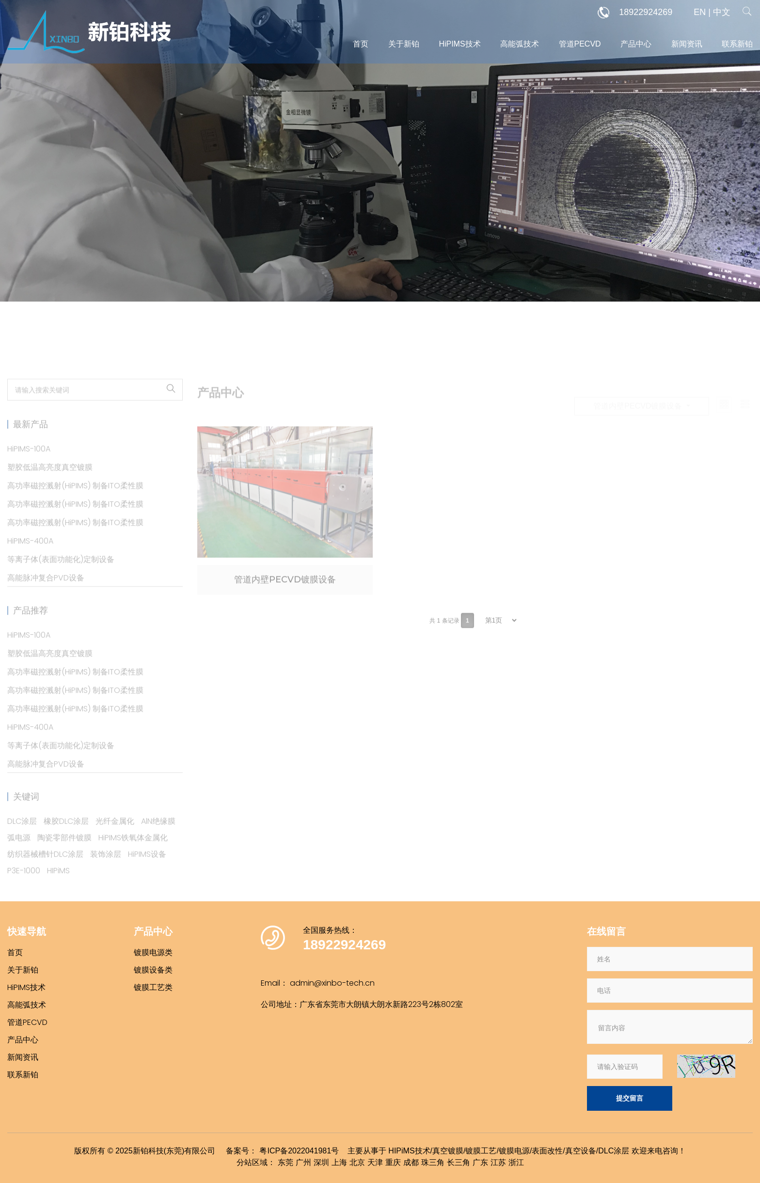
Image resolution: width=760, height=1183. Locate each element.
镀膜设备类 (153, 969)
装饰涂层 (105, 871)
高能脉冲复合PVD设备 (45, 595)
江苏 (498, 1162)
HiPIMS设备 (147, 871)
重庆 (393, 1162)
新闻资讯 (686, 44)
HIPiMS (58, 888)
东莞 (285, 1162)
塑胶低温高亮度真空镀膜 (50, 484)
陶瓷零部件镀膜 (64, 855)
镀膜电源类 (153, 952)
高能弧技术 (519, 44)
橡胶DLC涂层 (66, 838)
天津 (375, 1162)
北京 (357, 1162)
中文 (721, 12)
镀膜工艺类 (153, 987)
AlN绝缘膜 (158, 838)
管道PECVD (580, 44)
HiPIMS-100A (28, 466)
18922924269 (635, 12)
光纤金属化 (114, 838)
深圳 (321, 1162)
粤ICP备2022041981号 (299, 1151)
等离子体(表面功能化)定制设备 (60, 576)
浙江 (516, 1162)
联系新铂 (737, 44)
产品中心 (635, 44)
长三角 (458, 1162)
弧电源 (19, 855)
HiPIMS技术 (459, 44)
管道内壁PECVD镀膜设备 (285, 597)
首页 (360, 44)
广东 (480, 1162)
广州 (303, 1162)
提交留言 (629, 1098)
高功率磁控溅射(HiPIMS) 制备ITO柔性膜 (75, 503)
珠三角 (432, 1162)
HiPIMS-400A (30, 558)
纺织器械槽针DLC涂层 (45, 871)
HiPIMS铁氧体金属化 (133, 855)
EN (700, 12)
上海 (339, 1162)
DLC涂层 (22, 838)
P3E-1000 (23, 888)
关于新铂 (403, 44)
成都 (411, 1162)
